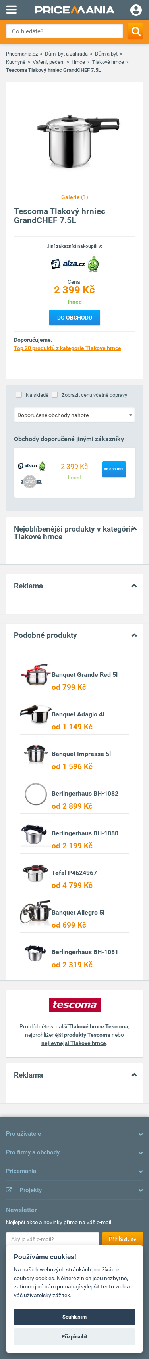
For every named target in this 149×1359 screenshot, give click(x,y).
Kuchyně (15, 62)
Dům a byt (106, 54)
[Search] (135, 31)
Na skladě (37, 395)
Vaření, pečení (48, 62)
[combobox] (74, 415)
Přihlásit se (122, 1239)
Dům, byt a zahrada (66, 54)
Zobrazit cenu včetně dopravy (94, 395)
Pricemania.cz (22, 54)
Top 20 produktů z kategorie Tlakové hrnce (67, 348)
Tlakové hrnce (108, 62)
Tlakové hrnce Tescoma (98, 1026)
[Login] (136, 11)
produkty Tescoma (87, 1035)
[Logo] (75, 263)
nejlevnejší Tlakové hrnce (73, 1043)
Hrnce (78, 62)
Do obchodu (74, 317)
